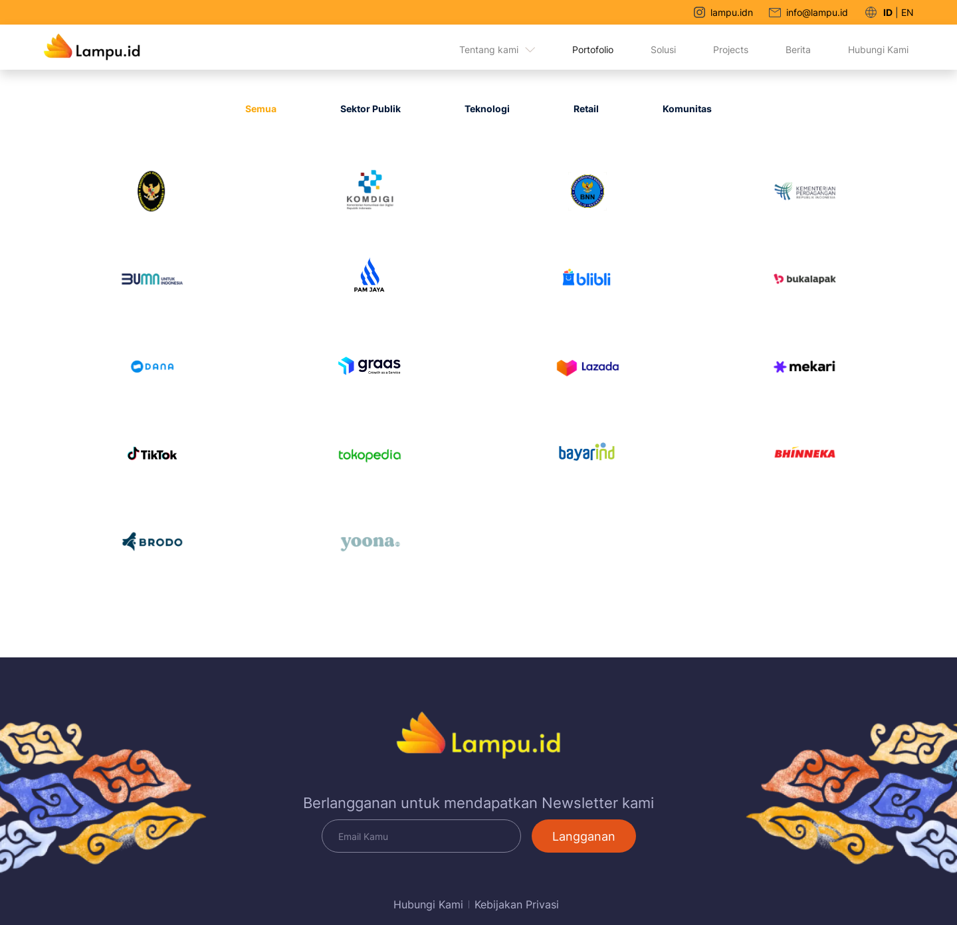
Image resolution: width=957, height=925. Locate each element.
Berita (798, 49)
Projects (730, 49)
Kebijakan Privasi (517, 904)
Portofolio (592, 49)
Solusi (663, 49)
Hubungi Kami (878, 49)
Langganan (583, 836)
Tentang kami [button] (497, 49)
